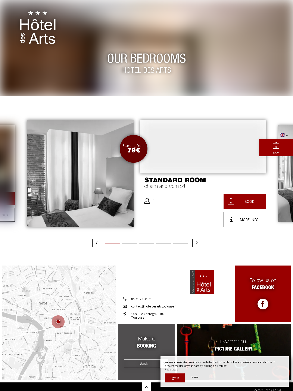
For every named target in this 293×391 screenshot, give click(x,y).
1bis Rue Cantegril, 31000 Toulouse (148, 315)
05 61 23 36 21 (141, 299)
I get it (174, 378)
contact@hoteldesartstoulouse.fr (154, 306)
